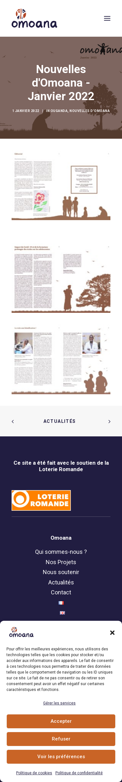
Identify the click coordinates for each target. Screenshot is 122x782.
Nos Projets (61, 562)
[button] (112, 632)
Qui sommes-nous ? (61, 551)
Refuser (61, 739)
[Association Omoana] (34, 18)
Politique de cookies (34, 773)
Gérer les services (59, 703)
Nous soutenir (61, 572)
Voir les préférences (61, 756)
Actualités (61, 421)
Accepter (61, 721)
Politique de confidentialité (79, 773)
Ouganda (59, 111)
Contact (61, 592)
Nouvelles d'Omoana (90, 111)
